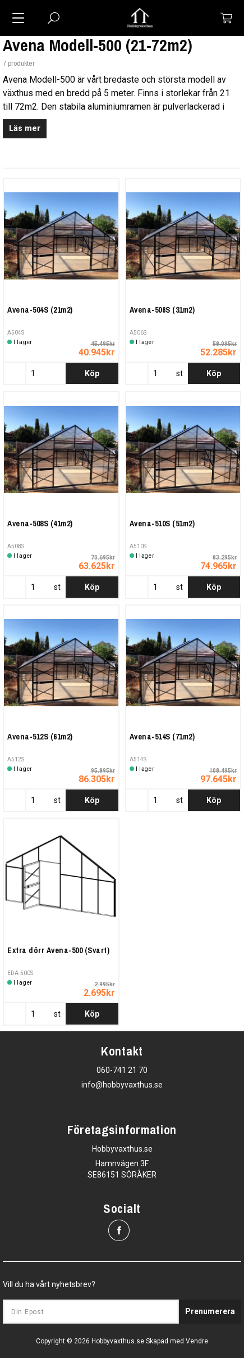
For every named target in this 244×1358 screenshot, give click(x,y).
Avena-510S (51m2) (162, 523)
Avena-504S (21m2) (40, 310)
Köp (92, 373)
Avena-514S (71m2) (162, 737)
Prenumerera (210, 1311)
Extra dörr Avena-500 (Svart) (58, 950)
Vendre (197, 1341)
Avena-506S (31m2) (162, 310)
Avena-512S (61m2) (40, 737)
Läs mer (24, 128)
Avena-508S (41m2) (40, 523)
